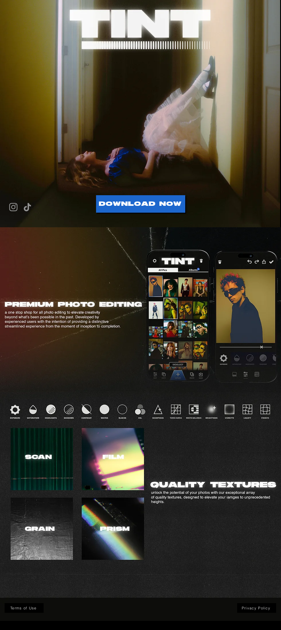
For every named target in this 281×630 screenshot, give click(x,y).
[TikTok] (27, 207)
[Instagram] (13, 207)
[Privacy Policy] (256, 608)
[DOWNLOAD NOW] (140, 204)
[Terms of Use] (24, 608)
